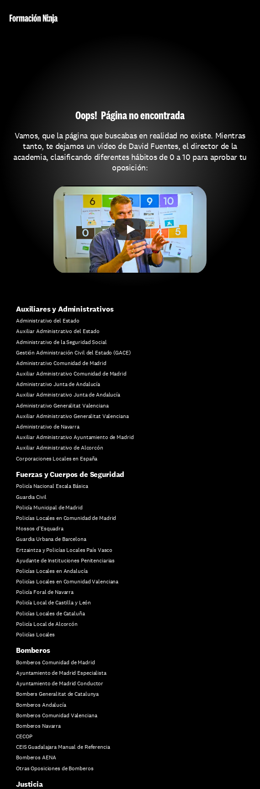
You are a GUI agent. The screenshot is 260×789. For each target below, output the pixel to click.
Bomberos (33, 650)
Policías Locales (35, 634)
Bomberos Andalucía (41, 705)
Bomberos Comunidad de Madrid (55, 662)
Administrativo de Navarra (48, 426)
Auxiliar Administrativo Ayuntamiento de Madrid (74, 437)
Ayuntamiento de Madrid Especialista (61, 673)
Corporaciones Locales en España (56, 458)
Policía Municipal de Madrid (49, 507)
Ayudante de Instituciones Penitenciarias (65, 560)
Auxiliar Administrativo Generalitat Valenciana (72, 416)
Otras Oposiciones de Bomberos (55, 768)
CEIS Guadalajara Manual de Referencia (63, 747)
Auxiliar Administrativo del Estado (58, 331)
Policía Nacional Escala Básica (52, 486)
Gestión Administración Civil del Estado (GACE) (73, 352)
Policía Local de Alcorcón (47, 624)
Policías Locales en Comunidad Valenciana (67, 581)
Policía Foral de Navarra (45, 592)
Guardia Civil (31, 497)
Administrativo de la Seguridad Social (61, 342)
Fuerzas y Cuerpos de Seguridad (70, 474)
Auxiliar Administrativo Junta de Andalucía (68, 394)
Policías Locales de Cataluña (50, 613)
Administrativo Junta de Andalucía (58, 384)
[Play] (130, 229)
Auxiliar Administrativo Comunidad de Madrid (71, 373)
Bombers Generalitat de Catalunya (57, 694)
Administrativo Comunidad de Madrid (61, 363)
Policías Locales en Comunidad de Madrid (66, 518)
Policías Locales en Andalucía (52, 571)
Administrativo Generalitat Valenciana (62, 405)
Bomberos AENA (36, 757)
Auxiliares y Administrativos (65, 309)
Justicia (29, 784)
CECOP (24, 736)
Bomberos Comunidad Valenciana (56, 715)
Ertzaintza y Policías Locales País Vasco (64, 550)
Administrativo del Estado (48, 320)
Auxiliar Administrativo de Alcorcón (59, 447)
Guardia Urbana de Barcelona (51, 539)
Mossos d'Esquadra (40, 528)
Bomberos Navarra (38, 726)
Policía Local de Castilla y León (53, 602)
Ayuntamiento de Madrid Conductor (59, 683)
